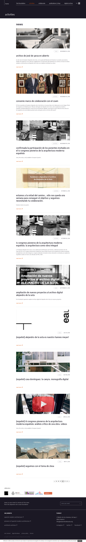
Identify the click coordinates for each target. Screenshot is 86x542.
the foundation (20, 3)
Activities (55, 96)
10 (56, 481)
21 (65, 481)
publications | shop (54, 3)
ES (76, 3)
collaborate (41, 3)
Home (7, 4)
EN (79, 3)
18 (58, 481)
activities (31, 3)
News (56, 51)
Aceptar (79, 540)
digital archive (68, 3)
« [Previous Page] (54, 481)
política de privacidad (72, 540)
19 (60, 481)
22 (67, 481)
